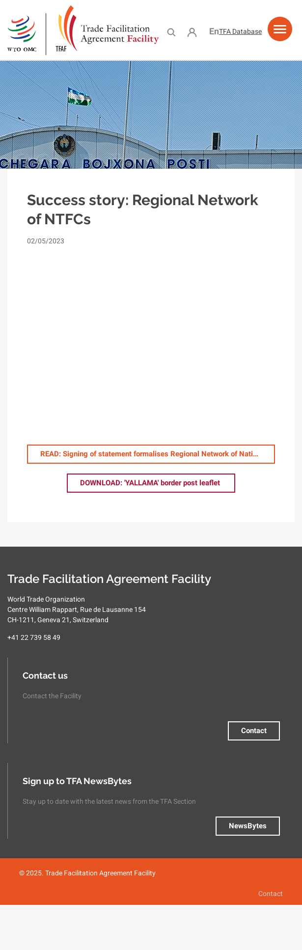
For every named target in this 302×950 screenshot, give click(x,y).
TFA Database (240, 31)
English (214, 31)
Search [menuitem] (171, 32)
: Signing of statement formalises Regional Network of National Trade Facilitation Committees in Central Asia (157, 453)
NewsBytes (248, 825)
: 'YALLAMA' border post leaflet (151, 482)
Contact (254, 730)
